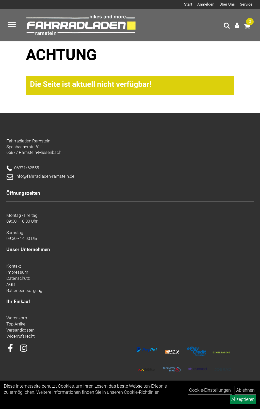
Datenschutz (18, 278)
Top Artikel (16, 323)
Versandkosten (20, 330)
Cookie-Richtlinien (141, 392)
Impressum (17, 272)
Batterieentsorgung (24, 290)
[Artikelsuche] (227, 26)
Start (188, 4)
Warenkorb (16, 317)
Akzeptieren (243, 399)
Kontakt (13, 266)
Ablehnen (245, 390)
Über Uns (227, 4)
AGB (10, 284)
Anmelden (205, 4)
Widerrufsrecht (20, 336)
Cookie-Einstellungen (210, 390)
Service (246, 4)
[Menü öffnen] (11, 25)
